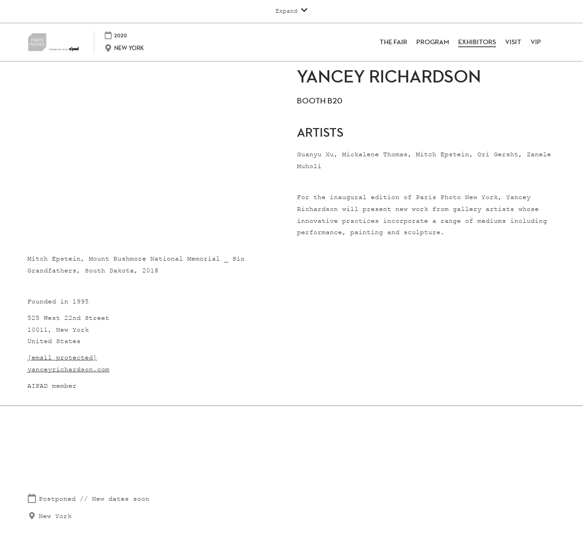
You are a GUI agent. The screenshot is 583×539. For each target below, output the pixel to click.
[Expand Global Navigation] (291, 10)
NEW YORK (142, 48)
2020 (134, 35)
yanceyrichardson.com (68, 370)
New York (55, 516)
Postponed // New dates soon (94, 499)
